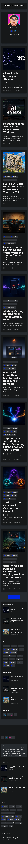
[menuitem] (5, 833)
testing (20, 662)
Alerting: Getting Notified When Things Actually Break (13, 315)
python (12, 659)
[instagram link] (11, 714)
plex (5, 659)
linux (21, 649)
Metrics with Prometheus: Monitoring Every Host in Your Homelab (13, 378)
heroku (21, 646)
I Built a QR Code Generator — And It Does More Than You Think (13, 188)
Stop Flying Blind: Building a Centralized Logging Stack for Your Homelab (14, 571)
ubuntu (6, 665)
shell (6, 662)
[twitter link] (4, 714)
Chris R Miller (9, 838)
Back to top (5, 839)
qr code (13, 180)
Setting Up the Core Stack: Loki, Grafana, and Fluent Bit (13, 507)
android (6, 646)
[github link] (15, 714)
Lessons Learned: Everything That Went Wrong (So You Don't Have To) (13, 252)
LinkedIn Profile (5, 833)
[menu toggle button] (5, 7)
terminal (12, 662)
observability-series (9, 243)
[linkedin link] (8, 714)
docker (6, 180)
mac (6, 652)
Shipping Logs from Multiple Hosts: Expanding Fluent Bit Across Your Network (13, 444)
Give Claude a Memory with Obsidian (11, 76)
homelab (7, 176)
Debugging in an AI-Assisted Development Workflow (13, 128)
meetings (13, 652)
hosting (14, 176)
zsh (12, 665)
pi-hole (6, 240)
